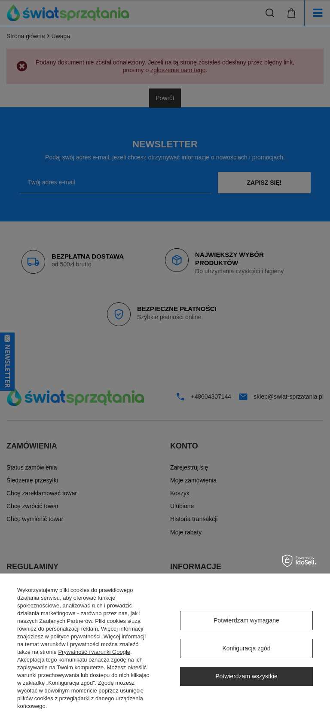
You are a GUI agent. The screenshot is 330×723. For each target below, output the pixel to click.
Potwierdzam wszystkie (246, 676)
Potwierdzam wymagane (246, 620)
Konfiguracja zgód (246, 648)
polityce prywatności (75, 636)
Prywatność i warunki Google (94, 652)
